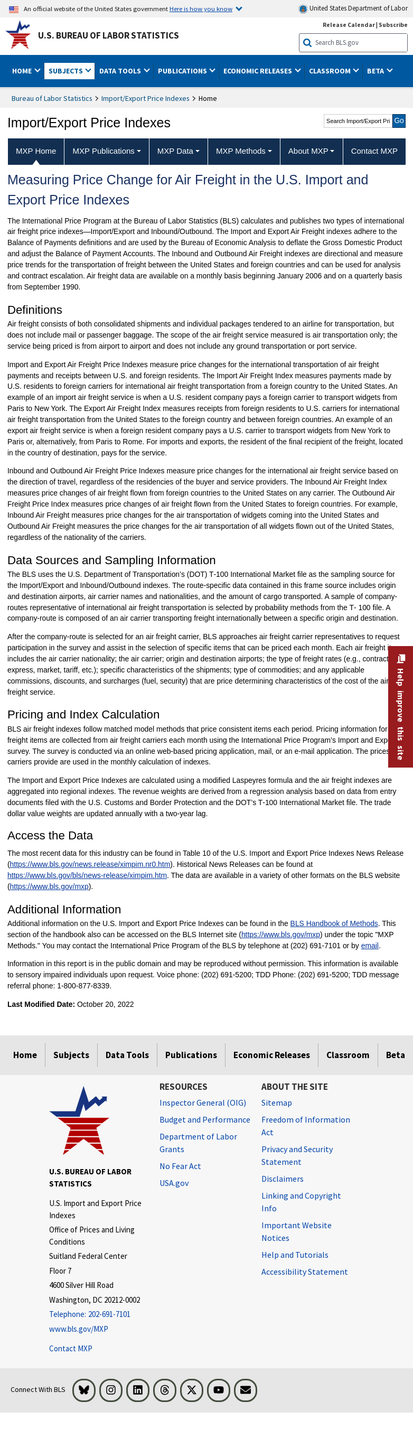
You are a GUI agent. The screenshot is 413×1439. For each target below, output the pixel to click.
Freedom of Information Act (305, 1125)
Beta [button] (376, 71)
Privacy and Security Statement (297, 1155)
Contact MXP (70, 1348)
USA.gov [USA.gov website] (174, 1183)
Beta (395, 1055)
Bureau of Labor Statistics (52, 98)
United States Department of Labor (353, 9)
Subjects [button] (67, 71)
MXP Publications (104, 150)
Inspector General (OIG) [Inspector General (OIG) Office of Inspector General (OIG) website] (202, 1102)
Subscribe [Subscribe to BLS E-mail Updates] (393, 25)
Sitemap (276, 1102)
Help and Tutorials (294, 1254)
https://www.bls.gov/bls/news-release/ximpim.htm (87, 875)
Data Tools (127, 1055)
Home (25, 1055)
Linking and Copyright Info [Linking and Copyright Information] (301, 1201)
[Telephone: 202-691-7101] (96, 1315)
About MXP (308, 150)
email (370, 945)
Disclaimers (282, 1178)
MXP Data (175, 150)
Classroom (348, 1055)
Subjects (71, 1055)
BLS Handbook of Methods (334, 923)
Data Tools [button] (121, 71)
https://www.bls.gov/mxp (49, 886)
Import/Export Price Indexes (145, 98)
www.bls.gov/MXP (78, 1329)
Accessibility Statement (304, 1271)
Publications (191, 1055)
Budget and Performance (204, 1119)
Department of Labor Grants (198, 1142)
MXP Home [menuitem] (36, 150)
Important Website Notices (296, 1231)
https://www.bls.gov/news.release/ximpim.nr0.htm (90, 864)
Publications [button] (183, 71)
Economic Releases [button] (258, 71)
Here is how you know (201, 8)
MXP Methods (241, 150)
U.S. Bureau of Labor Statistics (108, 35)
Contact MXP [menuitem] (374, 150)
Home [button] (22, 71)
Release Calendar (349, 25)
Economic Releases (271, 1055)
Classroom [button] (330, 71)
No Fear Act (180, 1166)
